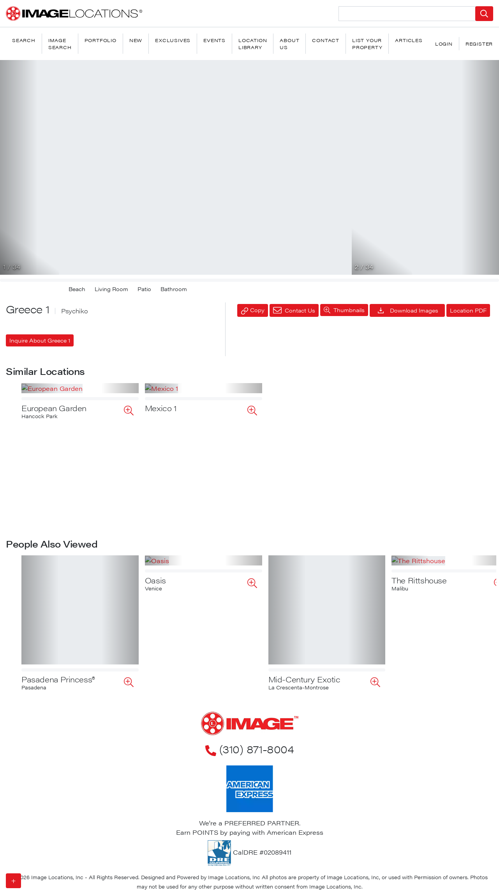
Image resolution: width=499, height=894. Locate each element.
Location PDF (468, 310)
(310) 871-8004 (249, 748)
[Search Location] (407, 13)
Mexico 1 (160, 506)
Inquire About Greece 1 (39, 340)
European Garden (53, 506)
